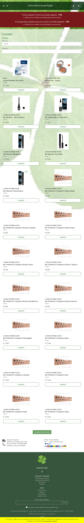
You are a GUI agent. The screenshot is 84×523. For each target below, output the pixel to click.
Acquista (21, 90)
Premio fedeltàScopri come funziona (56, 441)
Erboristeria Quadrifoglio (40, 5)
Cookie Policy (48, 521)
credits (42, 517)
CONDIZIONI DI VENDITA (42, 480)
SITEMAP (42, 484)
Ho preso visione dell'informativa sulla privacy (43, 507)
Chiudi (55, 521)
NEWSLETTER (42, 494)
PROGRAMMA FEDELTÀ (42, 478)
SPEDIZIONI (42, 482)
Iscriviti (64, 502)
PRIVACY (42, 492)
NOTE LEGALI (42, 490)
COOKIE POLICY (42, 496)
